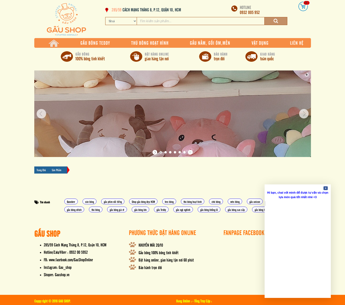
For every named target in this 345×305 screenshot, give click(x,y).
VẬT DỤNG (260, 42)
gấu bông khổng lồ (209, 210)
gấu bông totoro (262, 210)
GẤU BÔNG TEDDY (95, 42)
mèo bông (235, 202)
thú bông (96, 210)
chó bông (216, 202)
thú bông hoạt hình (192, 202)
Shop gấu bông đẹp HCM (143, 202)
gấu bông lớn (140, 210)
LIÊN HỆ (297, 42)
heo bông (169, 202)
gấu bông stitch (74, 210)
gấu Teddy (161, 210)
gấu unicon (254, 202)
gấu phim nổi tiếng (113, 202)
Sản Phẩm (56, 170)
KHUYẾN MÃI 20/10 (151, 245)
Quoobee (71, 202)
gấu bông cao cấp (236, 210)
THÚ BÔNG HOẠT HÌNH (150, 42)
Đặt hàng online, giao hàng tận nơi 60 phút (166, 259)
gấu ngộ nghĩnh (183, 210)
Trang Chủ (41, 170)
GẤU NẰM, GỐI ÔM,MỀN (210, 42)
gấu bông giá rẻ (117, 210)
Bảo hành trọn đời (150, 267)
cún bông (89, 202)
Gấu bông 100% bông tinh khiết (159, 252)
